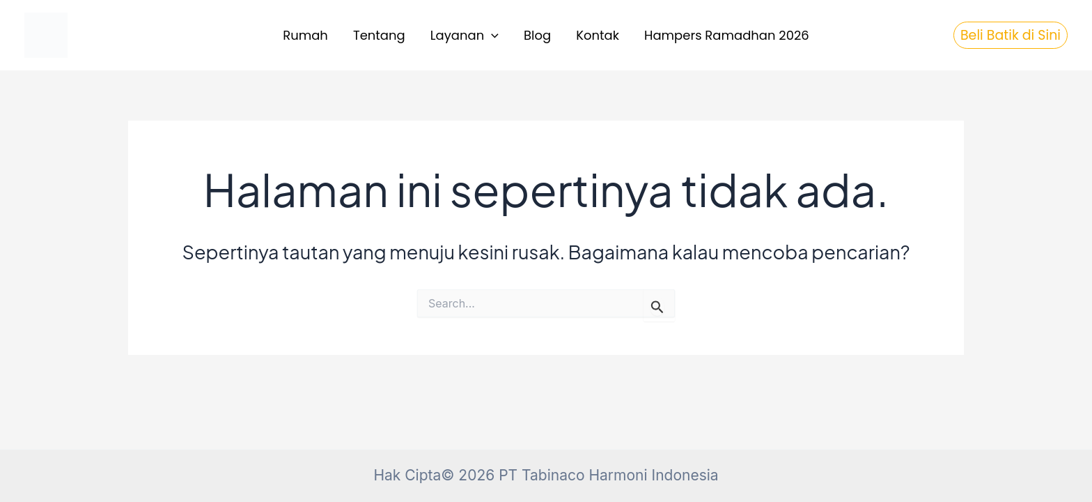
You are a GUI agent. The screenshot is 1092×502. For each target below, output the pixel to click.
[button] (491, 36)
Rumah (305, 35)
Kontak (597, 35)
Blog (537, 35)
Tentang (379, 35)
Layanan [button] (464, 36)
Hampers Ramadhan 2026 (726, 35)
